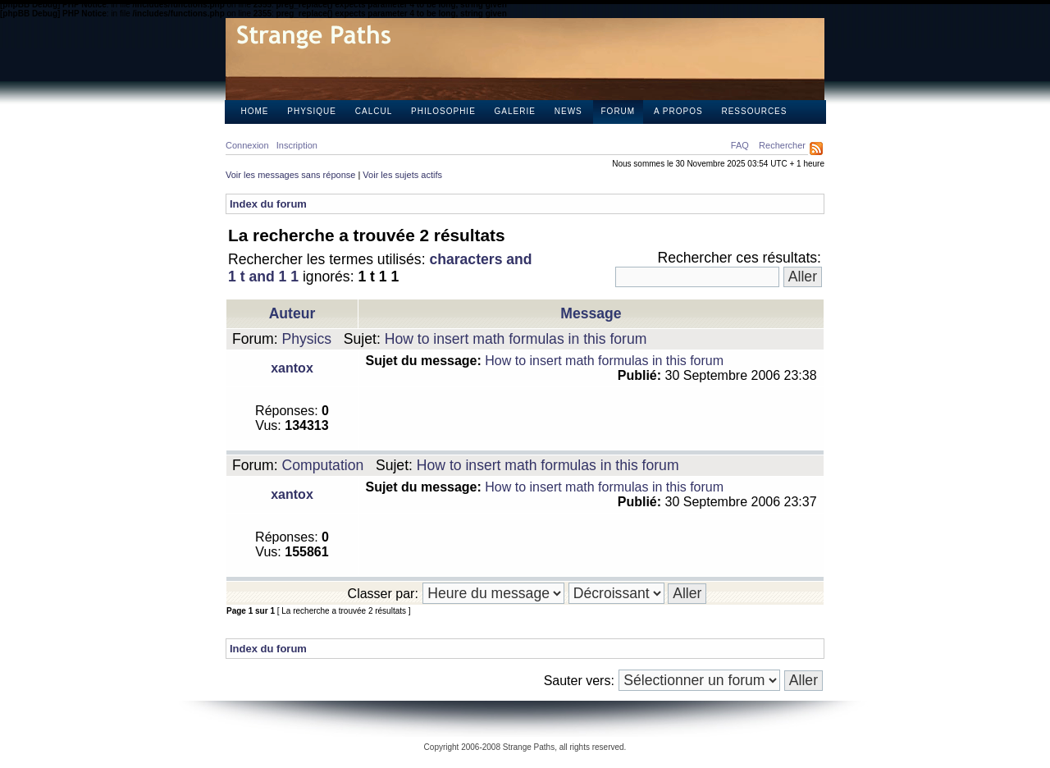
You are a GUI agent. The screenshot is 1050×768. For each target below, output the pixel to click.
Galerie (515, 111)
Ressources (754, 111)
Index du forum (268, 204)
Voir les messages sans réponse (290, 175)
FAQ (740, 145)
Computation (323, 465)
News (568, 111)
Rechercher (782, 145)
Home (255, 111)
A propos (678, 111)
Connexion (247, 145)
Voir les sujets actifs (402, 175)
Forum (618, 111)
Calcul (373, 111)
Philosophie (443, 111)
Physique (311, 111)
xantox (292, 368)
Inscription (296, 145)
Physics (307, 339)
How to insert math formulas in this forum (516, 339)
